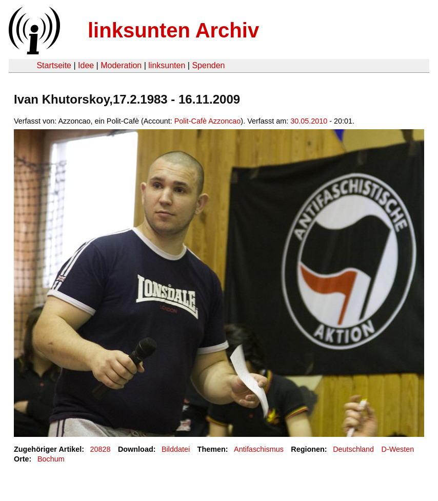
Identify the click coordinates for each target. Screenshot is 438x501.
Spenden (208, 65)
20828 (100, 449)
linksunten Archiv (173, 30)
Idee (86, 65)
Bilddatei (176, 449)
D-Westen (398, 449)
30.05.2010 (308, 121)
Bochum (51, 459)
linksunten (166, 65)
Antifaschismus (259, 449)
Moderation (121, 65)
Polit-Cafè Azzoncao (207, 121)
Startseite (53, 65)
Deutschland (353, 449)
